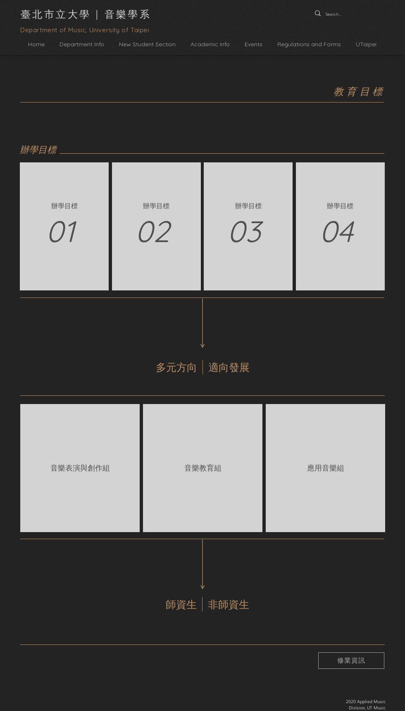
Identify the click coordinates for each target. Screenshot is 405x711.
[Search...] (335, 14)
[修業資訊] (351, 660)
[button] (82, 44)
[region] (65, 226)
